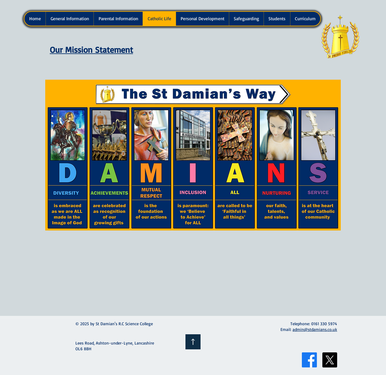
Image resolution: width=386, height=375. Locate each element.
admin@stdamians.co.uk (315, 329)
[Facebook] (309, 359)
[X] (329, 359)
